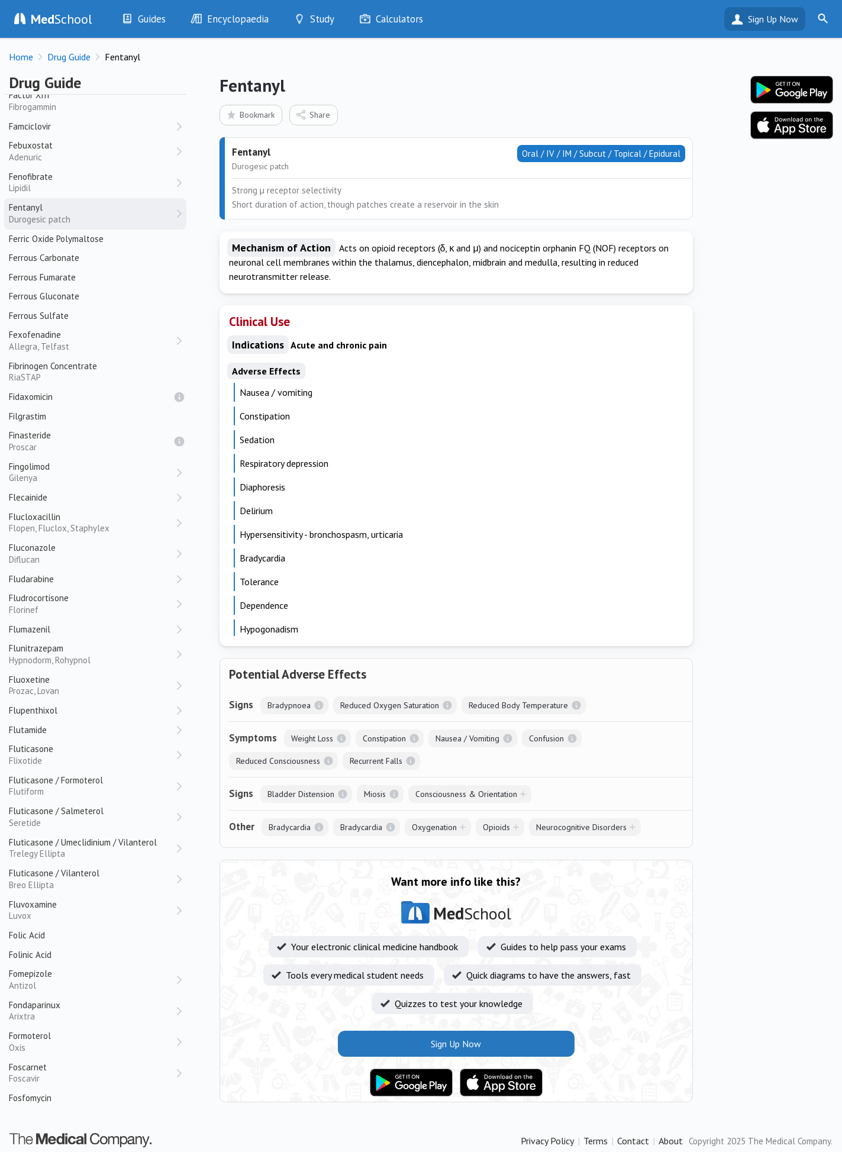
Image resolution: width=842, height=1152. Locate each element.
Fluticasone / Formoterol (92, 786)
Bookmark (250, 114)
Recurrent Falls (376, 761)
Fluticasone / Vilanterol (92, 878)
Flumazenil (29, 629)
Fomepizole (92, 979)
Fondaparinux (92, 1010)
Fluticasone (92, 754)
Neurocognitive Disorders (581, 827)
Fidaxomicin (31, 396)
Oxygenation (434, 827)
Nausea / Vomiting (467, 738)
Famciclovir (30, 126)
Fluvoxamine (92, 910)
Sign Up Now (773, 19)
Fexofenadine (92, 340)
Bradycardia (290, 827)
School (61, 19)
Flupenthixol (33, 710)
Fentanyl (92, 213)
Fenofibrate (92, 182)
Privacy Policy (547, 1141)
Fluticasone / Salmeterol (92, 816)
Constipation (384, 738)
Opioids (496, 827)
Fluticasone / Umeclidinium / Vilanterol (92, 848)
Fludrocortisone (92, 603)
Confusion (546, 738)
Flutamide (28, 729)
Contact (633, 1141)
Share (312, 114)
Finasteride (92, 441)
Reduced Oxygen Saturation (389, 705)
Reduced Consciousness (278, 761)
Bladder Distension (300, 794)
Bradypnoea (289, 705)
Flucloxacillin (92, 522)
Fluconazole (92, 553)
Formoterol (92, 1041)
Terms (595, 1141)
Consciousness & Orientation (466, 794)
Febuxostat (92, 151)
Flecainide (28, 497)
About (671, 1141)
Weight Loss (312, 738)
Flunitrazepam (92, 654)
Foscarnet (92, 1073)
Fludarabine (31, 579)
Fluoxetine (92, 685)
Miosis (375, 794)
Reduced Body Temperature (518, 705)
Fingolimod (92, 472)
